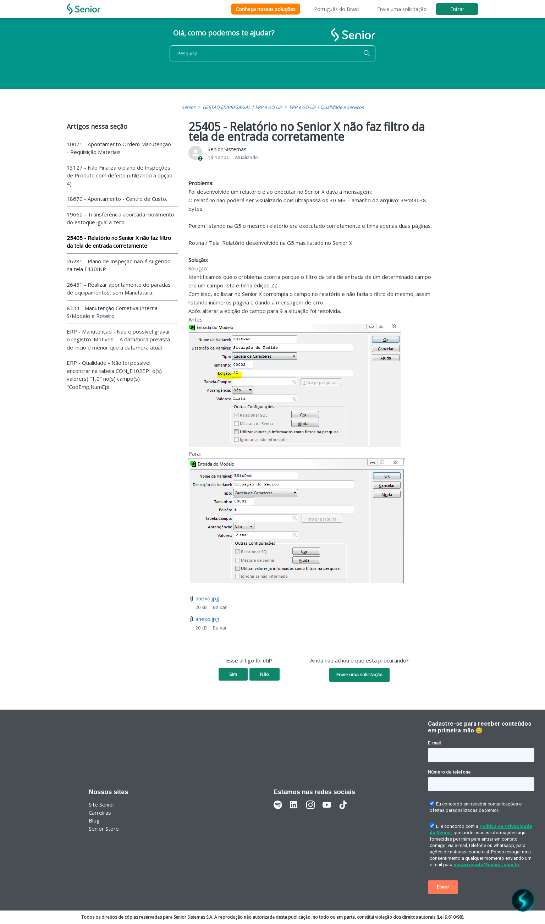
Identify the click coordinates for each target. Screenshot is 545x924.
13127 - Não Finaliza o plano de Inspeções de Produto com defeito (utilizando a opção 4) (119, 175)
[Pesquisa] (272, 53)
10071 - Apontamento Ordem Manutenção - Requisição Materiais (119, 148)
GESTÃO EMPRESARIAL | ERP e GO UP (242, 107)
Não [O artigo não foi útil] (264, 674)
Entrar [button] (457, 9)
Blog (94, 820)
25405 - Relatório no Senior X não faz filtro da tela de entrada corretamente (119, 241)
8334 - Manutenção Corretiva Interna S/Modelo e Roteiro (112, 312)
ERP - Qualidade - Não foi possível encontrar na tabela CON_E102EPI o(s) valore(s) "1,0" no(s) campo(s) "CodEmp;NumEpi (114, 374)
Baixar (220, 607)
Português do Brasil (336, 9)
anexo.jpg (207, 598)
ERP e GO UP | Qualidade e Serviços (326, 107)
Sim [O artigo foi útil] (233, 674)
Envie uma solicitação (402, 9)
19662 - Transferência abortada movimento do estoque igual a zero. (120, 218)
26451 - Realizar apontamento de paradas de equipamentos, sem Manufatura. (119, 288)
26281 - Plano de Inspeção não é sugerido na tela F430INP (119, 265)
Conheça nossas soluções (266, 9)
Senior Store (104, 828)
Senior (188, 107)
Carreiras (100, 812)
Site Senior (102, 804)
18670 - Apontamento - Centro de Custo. (117, 198)
